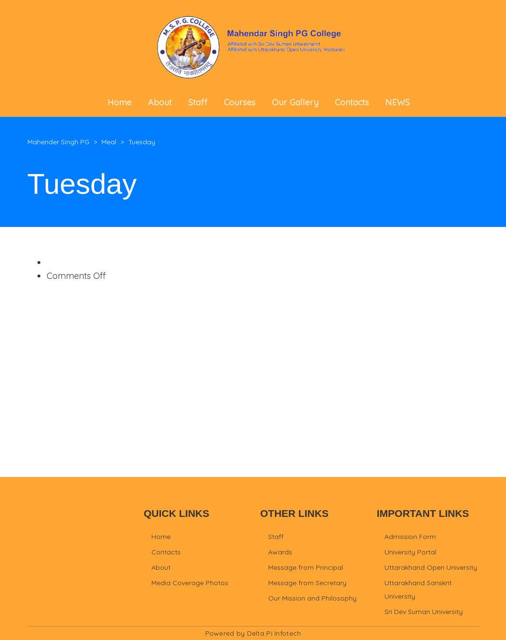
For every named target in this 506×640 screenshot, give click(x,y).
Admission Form (410, 536)
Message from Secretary (307, 582)
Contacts (352, 102)
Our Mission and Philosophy (312, 598)
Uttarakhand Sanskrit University (418, 589)
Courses (240, 102)
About (160, 102)
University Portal (410, 552)
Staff (198, 102)
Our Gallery (295, 102)
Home (120, 102)
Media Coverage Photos (189, 582)
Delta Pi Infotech (274, 633)
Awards (280, 552)
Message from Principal (305, 567)
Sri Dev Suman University (423, 611)
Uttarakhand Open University (430, 567)
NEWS (397, 102)
